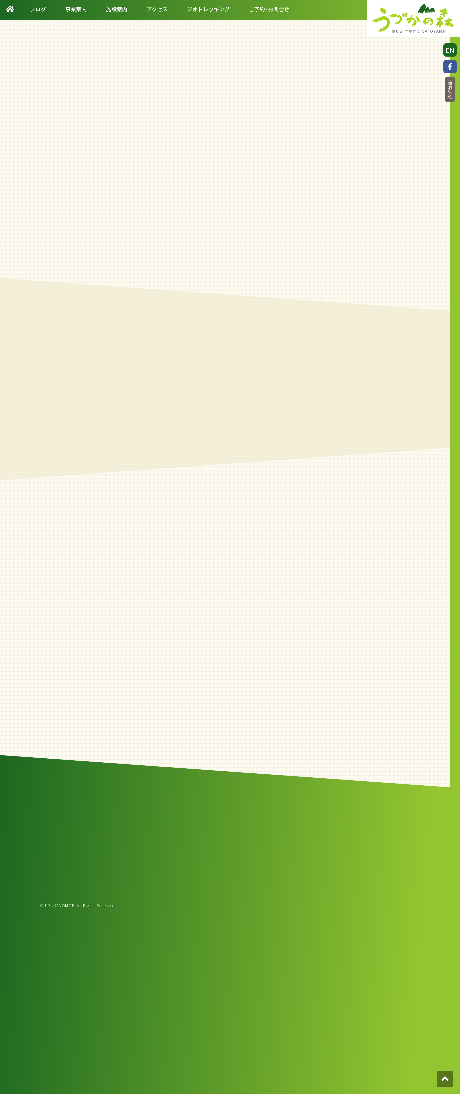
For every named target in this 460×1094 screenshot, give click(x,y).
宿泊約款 (450, 90)
